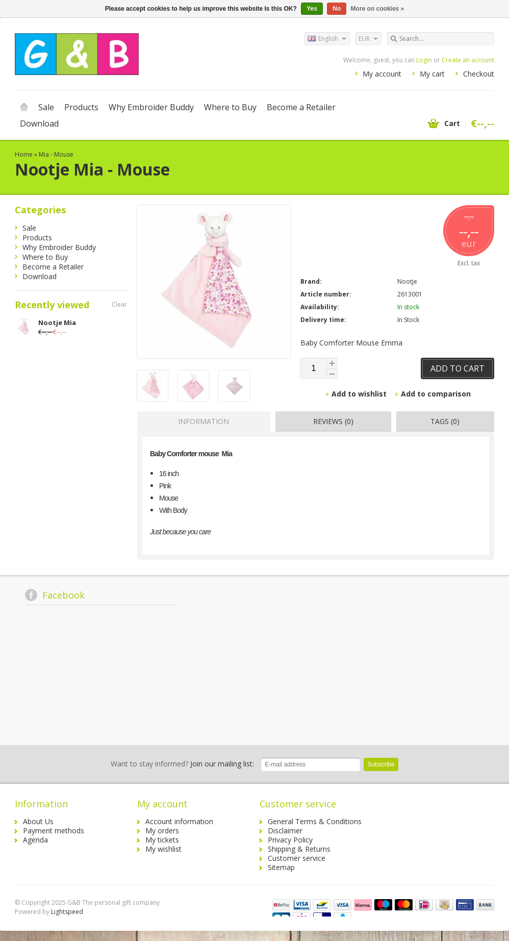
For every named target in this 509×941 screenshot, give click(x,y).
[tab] (201, 421)
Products (81, 107)
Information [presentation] (203, 421)
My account (382, 74)
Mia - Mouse (56, 154)
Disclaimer (285, 830)
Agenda (35, 840)
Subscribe (380, 764)
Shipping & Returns (299, 849)
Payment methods (53, 830)
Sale (46, 107)
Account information (179, 821)
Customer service (296, 858)
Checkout (478, 74)
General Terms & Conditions (315, 821)
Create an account (468, 60)
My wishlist (163, 849)
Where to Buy (230, 107)
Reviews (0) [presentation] (333, 421)
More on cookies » (377, 8)
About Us (38, 821)
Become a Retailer (301, 107)
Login (424, 60)
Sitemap (281, 867)
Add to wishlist (356, 394)
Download (39, 123)
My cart (432, 74)
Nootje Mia (57, 322)
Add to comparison (432, 394)
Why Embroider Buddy (151, 107)
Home (24, 107)
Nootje (407, 281)
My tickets (162, 840)
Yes (312, 8)
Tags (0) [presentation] (445, 421)
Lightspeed (67, 911)
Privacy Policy (290, 840)
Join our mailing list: (182, 764)
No (337, 8)
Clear (119, 304)
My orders (162, 830)
